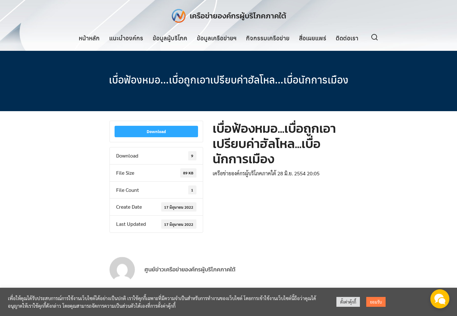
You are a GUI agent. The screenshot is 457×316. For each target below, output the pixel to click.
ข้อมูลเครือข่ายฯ (216, 37)
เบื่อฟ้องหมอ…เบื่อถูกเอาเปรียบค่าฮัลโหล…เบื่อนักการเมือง (228, 79)
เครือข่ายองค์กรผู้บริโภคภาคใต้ (238, 15)
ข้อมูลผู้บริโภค (170, 37)
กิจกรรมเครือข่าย (267, 37)
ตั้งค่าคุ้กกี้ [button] (348, 302)
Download (156, 132)
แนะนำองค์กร (126, 37)
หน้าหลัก (89, 37)
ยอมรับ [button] (376, 302)
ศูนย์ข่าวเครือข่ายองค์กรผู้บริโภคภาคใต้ (189, 275)
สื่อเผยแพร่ (312, 37)
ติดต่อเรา (347, 37)
